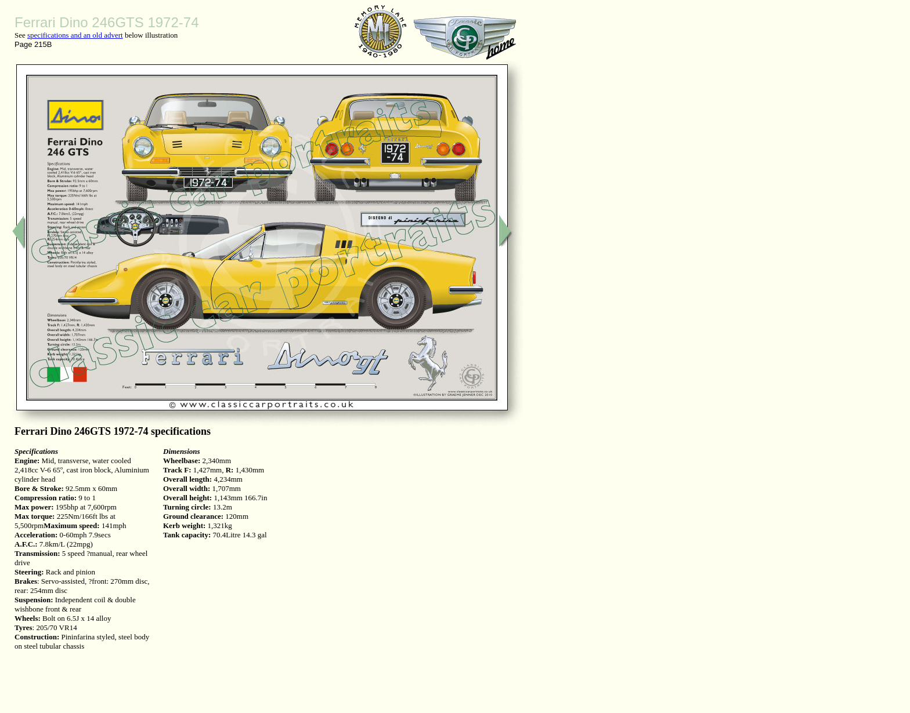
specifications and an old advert (75, 35)
